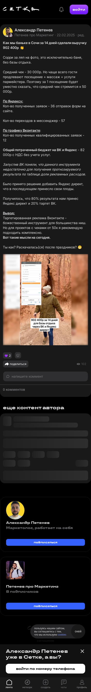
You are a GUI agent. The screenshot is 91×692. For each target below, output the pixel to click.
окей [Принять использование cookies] (78, 631)
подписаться (46, 542)
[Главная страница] (21, 9)
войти (79, 9)
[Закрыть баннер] (82, 651)
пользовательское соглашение (45, 638)
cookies (62, 634)
